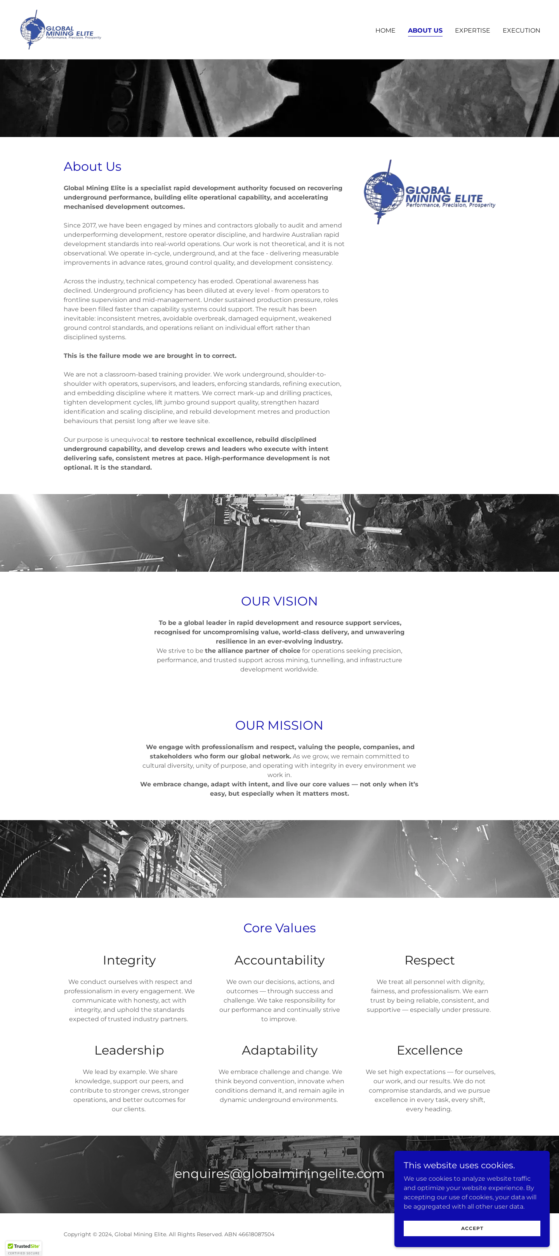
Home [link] (385, 30)
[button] (24, 1248)
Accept (472, 1228)
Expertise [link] (472, 30)
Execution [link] (521, 30)
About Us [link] (425, 30)
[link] (61, 29)
